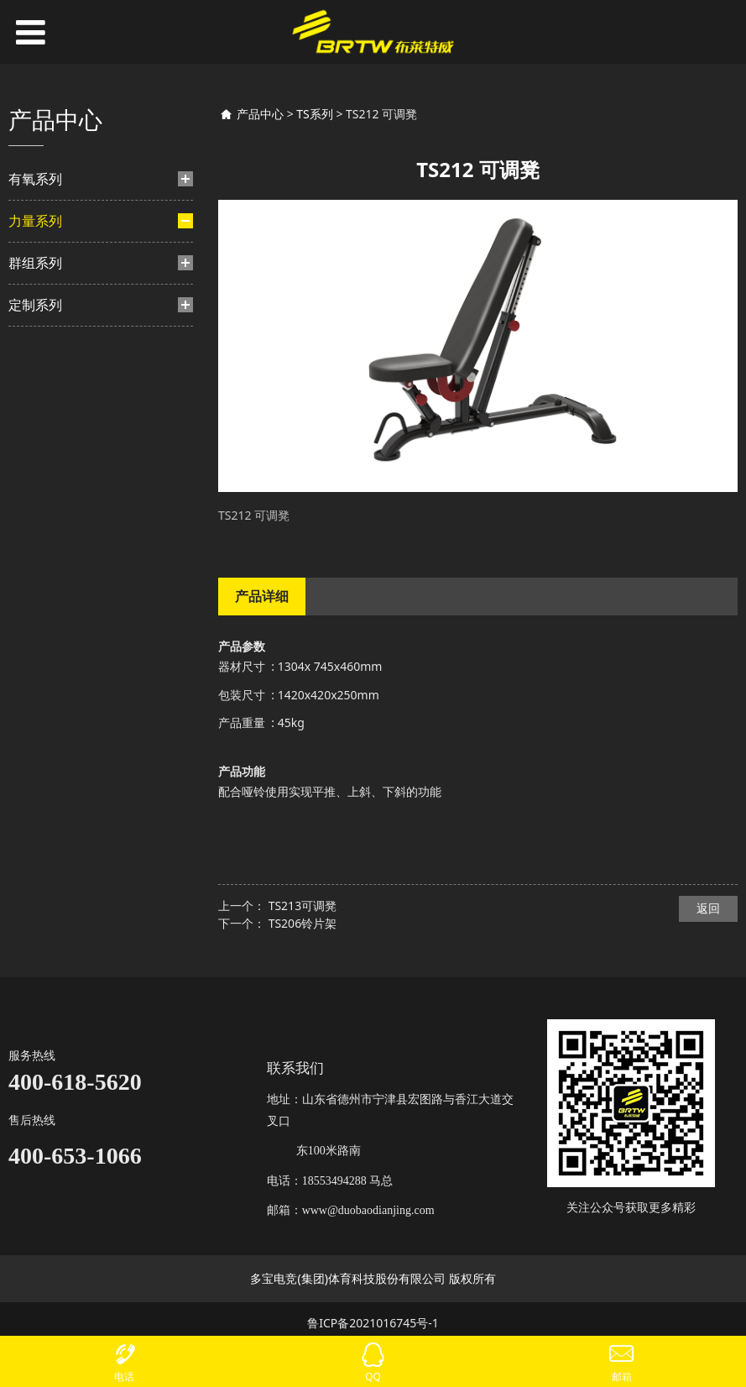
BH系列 (59, 324)
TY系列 (57, 350)
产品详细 (262, 596)
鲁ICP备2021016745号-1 (373, 1323)
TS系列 (52, 633)
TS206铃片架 (303, 923)
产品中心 (260, 114)
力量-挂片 (50, 488)
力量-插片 (50, 265)
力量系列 (35, 221)
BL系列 (58, 601)
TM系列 (59, 521)
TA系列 (58, 574)
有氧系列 (35, 179)
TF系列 (57, 430)
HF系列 (58, 456)
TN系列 (59, 548)
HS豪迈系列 (68, 377)
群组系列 (35, 676)
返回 (708, 908)
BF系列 (58, 297)
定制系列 (35, 718)
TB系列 (58, 403)
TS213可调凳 (303, 905)
